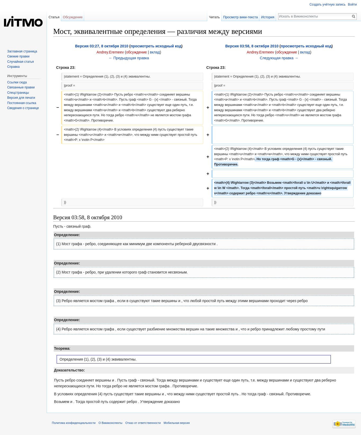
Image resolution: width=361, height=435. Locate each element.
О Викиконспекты (110, 422)
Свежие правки (18, 56)
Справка (13, 67)
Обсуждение (73, 17)
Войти (352, 4)
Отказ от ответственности (143, 422)
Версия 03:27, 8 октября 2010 (101, 46)
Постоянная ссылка (21, 103)
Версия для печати (21, 98)
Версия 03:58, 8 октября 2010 (251, 46)
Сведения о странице (23, 108)
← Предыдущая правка (129, 58)
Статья (53, 17)
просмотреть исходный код (155, 46)
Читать (214, 17)
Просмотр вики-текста (240, 17)
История (267, 17)
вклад (155, 52)
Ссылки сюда (17, 82)
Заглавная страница (22, 51)
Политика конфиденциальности (74, 422)
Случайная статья (20, 62)
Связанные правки (21, 87)
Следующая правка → (279, 58)
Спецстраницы (18, 93)
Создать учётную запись (327, 4)
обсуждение (136, 52)
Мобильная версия (176, 422)
